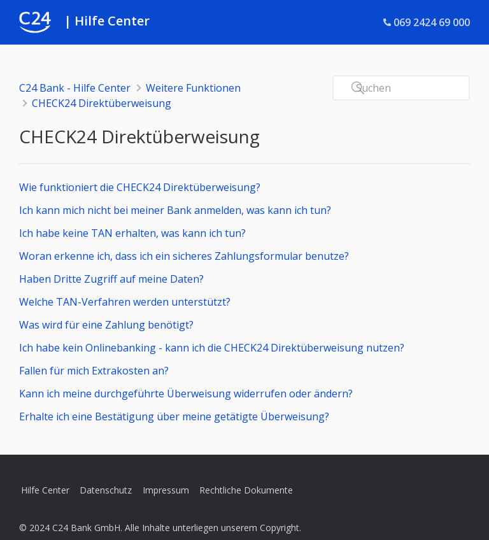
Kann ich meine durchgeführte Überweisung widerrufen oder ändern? (186, 394)
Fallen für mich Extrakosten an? (94, 371)
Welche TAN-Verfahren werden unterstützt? (124, 302)
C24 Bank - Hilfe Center (75, 88)
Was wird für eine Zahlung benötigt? (106, 325)
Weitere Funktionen (193, 88)
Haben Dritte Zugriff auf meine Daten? (111, 279)
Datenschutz (106, 490)
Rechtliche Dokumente (246, 490)
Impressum (166, 490)
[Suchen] (401, 88)
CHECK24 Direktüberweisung (101, 103)
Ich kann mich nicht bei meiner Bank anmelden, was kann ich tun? (175, 210)
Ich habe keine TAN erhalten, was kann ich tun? (132, 233)
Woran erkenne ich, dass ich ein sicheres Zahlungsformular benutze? (184, 256)
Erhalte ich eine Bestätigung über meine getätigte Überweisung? (174, 416)
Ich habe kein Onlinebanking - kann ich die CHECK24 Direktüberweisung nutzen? (211, 348)
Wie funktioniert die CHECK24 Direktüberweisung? (139, 187)
